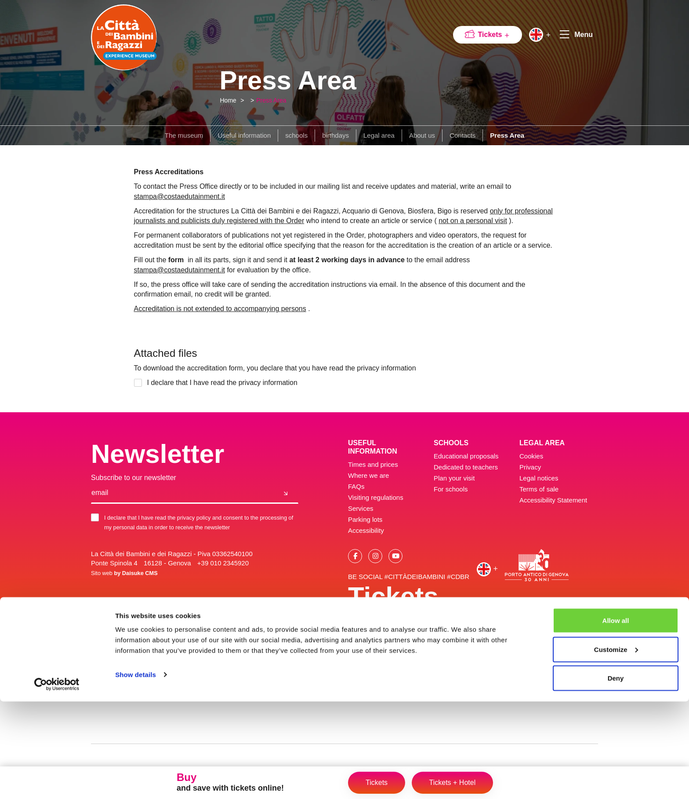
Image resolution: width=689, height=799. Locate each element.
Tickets (494, 34)
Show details (135, 772)
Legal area (379, 135)
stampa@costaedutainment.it (179, 196)
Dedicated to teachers (466, 467)
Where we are (368, 475)
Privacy (530, 467)
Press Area (271, 100)
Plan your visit (454, 478)
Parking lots (365, 519)
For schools (451, 489)
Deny (616, 775)
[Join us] (285, 493)
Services (361, 508)
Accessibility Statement (553, 500)
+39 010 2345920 (223, 563)
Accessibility (366, 530)
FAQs (356, 486)
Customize (616, 747)
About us (422, 135)
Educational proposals (466, 456)
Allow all (615, 718)
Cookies (531, 456)
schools (296, 135)
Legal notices (538, 478)
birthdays (335, 135)
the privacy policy (189, 517)
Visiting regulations (375, 497)
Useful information (244, 135)
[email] (182, 493)
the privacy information (262, 382)
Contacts (462, 135)
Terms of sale (538, 489)
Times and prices (373, 464)
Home (228, 100)
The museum (184, 135)
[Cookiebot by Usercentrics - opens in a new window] (56, 781)
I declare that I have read (217, 383)
